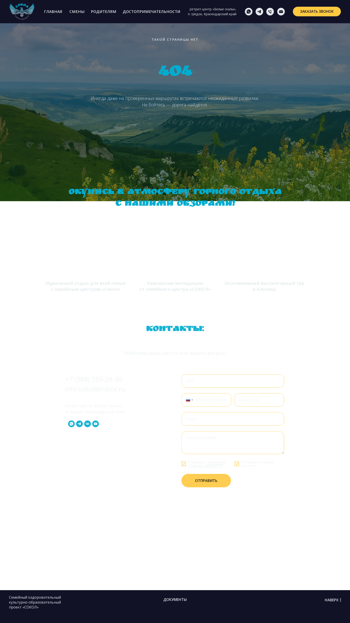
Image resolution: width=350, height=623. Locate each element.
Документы (175, 599)
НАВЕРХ (333, 600)
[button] (317, 11)
